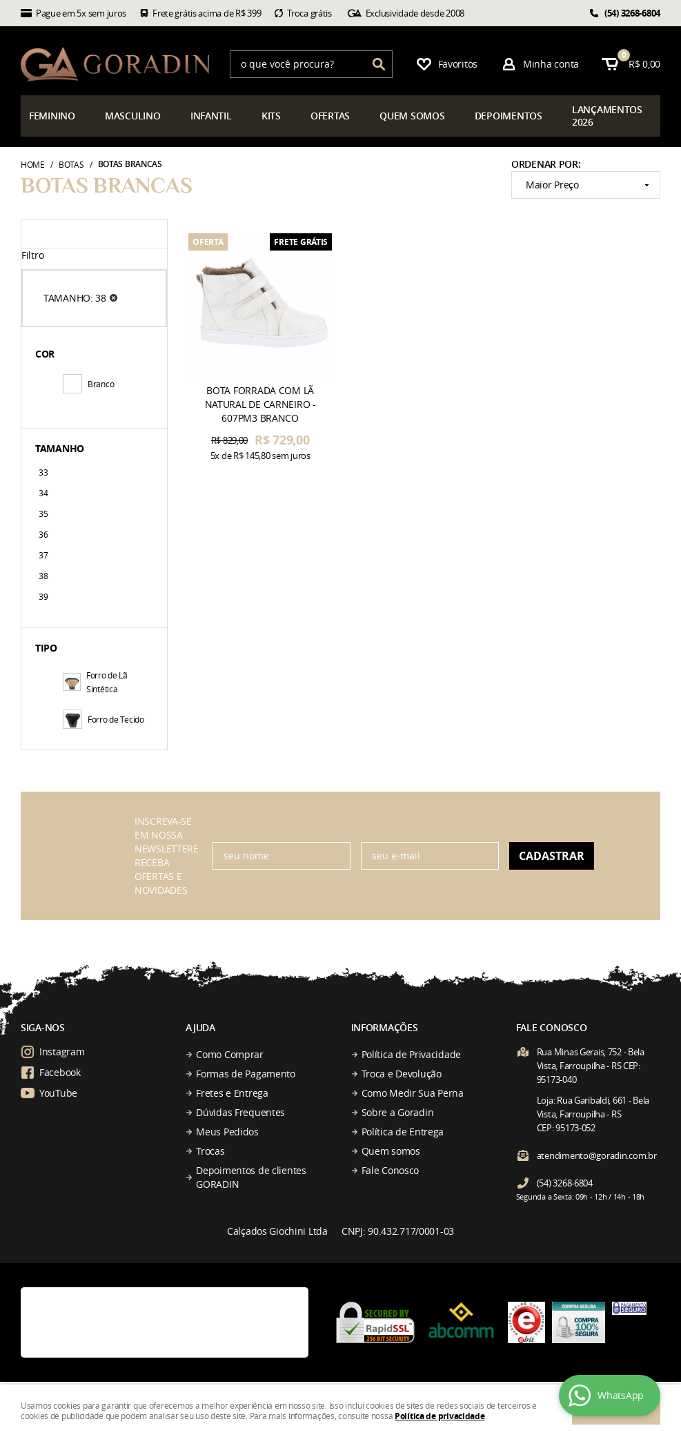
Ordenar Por (544, 163)
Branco (88, 383)
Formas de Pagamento (245, 1073)
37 (43, 554)
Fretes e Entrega (232, 1092)
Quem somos (391, 1150)
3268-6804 (632, 13)
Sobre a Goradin (398, 1112)
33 (43, 472)
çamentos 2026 (607, 115)
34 (43, 492)
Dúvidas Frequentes (240, 1112)
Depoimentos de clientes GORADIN (251, 1177)
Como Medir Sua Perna (413, 1092)
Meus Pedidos (227, 1131)
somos (411, 115)
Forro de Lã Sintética (95, 681)
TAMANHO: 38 (74, 297)
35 (43, 513)
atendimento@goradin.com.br (597, 1155)
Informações (384, 1027)
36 (43, 534)
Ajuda (200, 1027)
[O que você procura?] (379, 64)
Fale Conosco (391, 1170)
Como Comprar (230, 1054)
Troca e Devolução (402, 1073)
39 (43, 596)
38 (43, 575)
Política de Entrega (403, 1131)
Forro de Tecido (103, 719)
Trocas (210, 1150)
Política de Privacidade (412, 1054)
